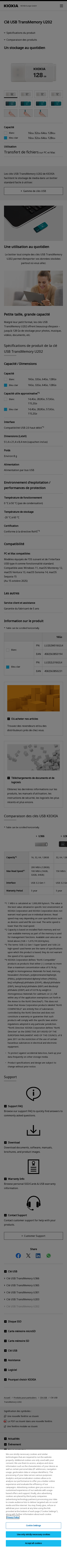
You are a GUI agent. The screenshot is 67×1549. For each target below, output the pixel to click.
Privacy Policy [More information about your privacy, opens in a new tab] (13, 1520)
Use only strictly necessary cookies (33, 1537)
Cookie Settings (33, 1528)
